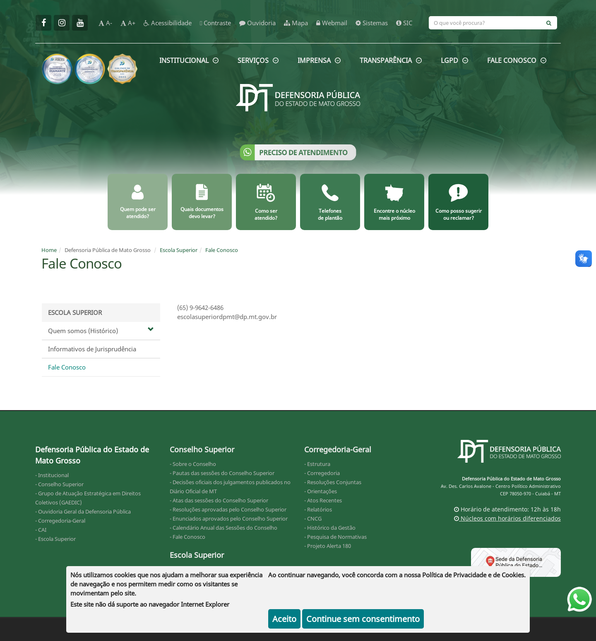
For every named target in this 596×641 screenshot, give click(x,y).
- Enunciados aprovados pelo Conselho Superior (229, 518)
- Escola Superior (55, 539)
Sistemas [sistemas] (372, 23)
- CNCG (313, 518)
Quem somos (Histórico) (101, 331)
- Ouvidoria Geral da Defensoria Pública (83, 511)
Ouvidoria (257, 23)
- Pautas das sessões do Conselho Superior (222, 473)
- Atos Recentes (323, 500)
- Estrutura (317, 464)
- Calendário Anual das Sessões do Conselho (223, 527)
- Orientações (320, 491)
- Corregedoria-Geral (60, 520)
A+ (127, 23)
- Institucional (52, 475)
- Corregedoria (322, 473)
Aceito (284, 618)
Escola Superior (178, 250)
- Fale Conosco (187, 536)
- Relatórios (318, 509)
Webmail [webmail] (331, 23)
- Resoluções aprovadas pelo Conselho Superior (228, 509)
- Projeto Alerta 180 (327, 546)
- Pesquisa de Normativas (335, 536)
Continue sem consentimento (363, 618)
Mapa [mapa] (296, 23)
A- (105, 23)
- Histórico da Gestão (330, 527)
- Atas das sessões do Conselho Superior (219, 500)
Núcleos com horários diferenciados (507, 518)
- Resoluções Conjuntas (332, 482)
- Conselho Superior (59, 484)
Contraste (215, 23)
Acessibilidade (168, 23)
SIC (404, 23)
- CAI (40, 529)
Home (49, 250)
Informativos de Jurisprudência (92, 349)
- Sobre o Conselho (193, 464)
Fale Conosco (221, 250)
